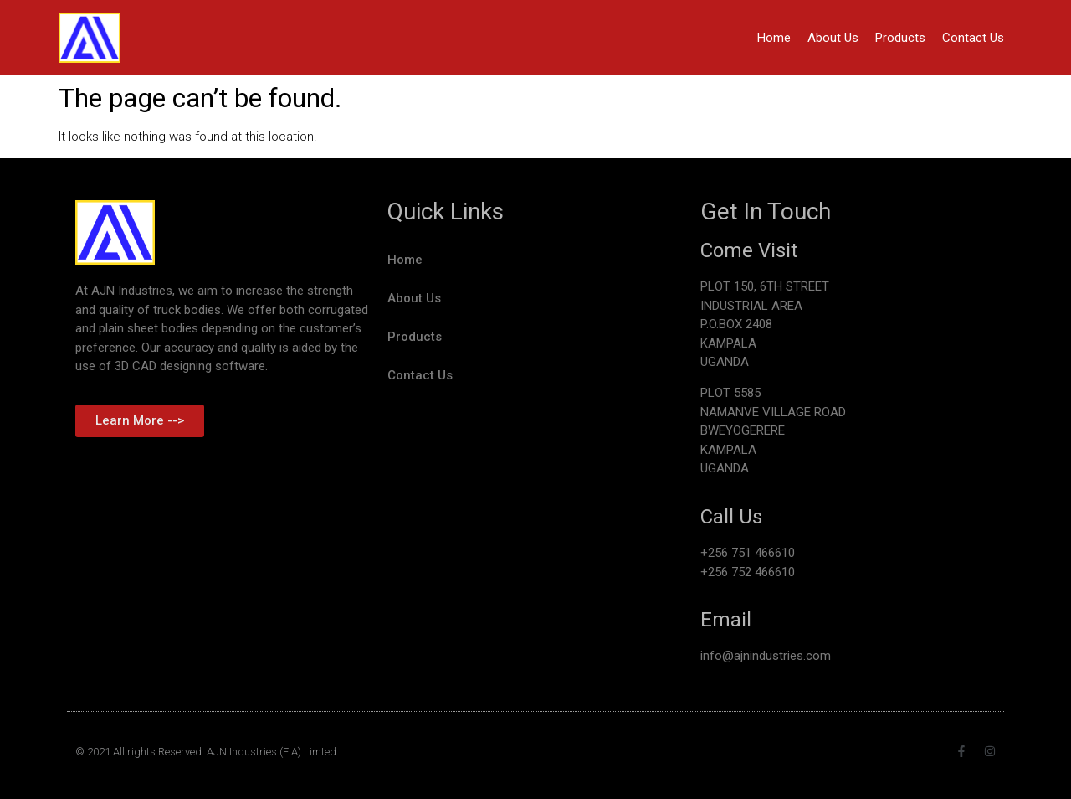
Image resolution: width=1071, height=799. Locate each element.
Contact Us (973, 37)
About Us (832, 37)
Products (900, 37)
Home (774, 37)
